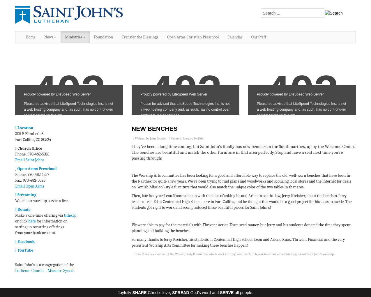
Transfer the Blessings (140, 37)
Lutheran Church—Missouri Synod (44, 270)
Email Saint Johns (30, 160)
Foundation (103, 37)
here (32, 221)
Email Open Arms (29, 186)
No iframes (69, 82)
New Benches (155, 128)
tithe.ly (69, 215)
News (50, 37)
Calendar (235, 37)
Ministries (75, 37)
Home (31, 37)
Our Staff (258, 37)
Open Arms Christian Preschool (193, 37)
